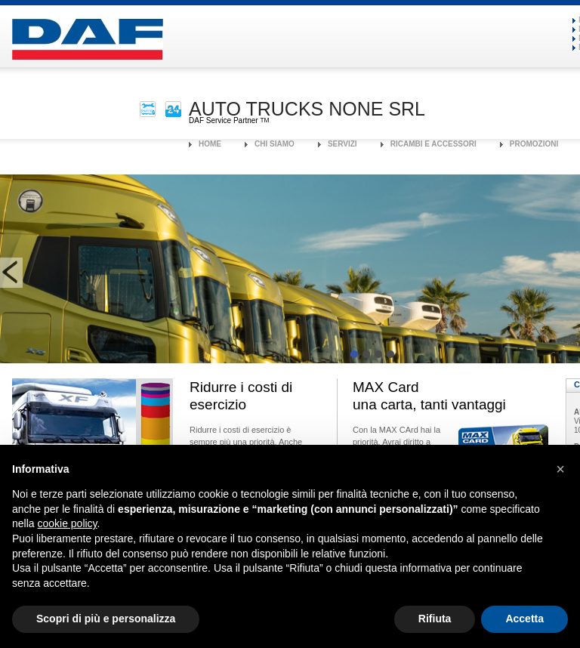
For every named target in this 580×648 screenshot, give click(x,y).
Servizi (342, 144)
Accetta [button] (524, 619)
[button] (560, 469)
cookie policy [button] (67, 523)
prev (11, 273)
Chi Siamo (275, 144)
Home (210, 144)
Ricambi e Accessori (433, 144)
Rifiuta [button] (435, 619)
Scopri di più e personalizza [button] (105, 619)
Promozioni (534, 144)
